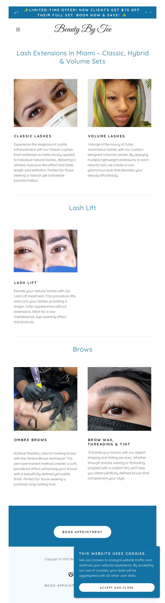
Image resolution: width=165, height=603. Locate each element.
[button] (24, 29)
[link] (82, 30)
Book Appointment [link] (65, 585)
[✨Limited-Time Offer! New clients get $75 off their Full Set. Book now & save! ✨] (82, 12)
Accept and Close (117, 590)
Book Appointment (82, 532)
